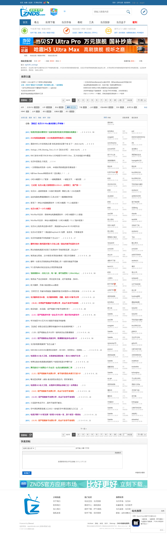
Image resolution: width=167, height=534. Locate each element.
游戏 (39, 33)
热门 (35, 118)
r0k (133, 143)
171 (124, 396)
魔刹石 (110, 390)
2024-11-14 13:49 (137, 250)
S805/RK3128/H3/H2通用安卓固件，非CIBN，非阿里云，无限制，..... (58, 350)
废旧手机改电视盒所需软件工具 (32, 94)
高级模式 (118, 453)
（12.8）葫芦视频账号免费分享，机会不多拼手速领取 (52, 391)
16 (123, 178)
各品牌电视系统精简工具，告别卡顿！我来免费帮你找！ (103, 85)
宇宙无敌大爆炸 (137, 184)
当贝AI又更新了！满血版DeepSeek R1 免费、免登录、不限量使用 (57, 232)
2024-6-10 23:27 (137, 268)
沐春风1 (134, 414)
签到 (134, 22)
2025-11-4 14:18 (137, 168)
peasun (110, 349)
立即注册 (120, 3)
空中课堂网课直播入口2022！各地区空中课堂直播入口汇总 (54, 409)
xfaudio (134, 214)
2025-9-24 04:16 (137, 180)
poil (133, 131)
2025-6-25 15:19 (137, 227)
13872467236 (136, 349)
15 (87, 362)
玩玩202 (134, 308)
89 (85, 309)
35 (95, 315)
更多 (48, 118)
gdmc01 (134, 343)
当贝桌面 (119, 509)
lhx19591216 (136, 172)
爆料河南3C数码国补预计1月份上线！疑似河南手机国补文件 (55, 244)
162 (124, 237)
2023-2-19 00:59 (137, 345)
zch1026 (110, 249)
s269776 (111, 290)
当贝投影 (105, 22)
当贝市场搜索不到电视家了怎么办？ (45, 238)
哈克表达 (111, 131)
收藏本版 (129, 61)
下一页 (140, 100)
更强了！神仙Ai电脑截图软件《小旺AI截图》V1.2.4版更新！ (55, 203)
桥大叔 (110, 308)
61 (89, 332)
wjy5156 (28, 65)
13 (93, 303)
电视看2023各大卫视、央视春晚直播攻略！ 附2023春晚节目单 (55, 356)
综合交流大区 (52, 55)
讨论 (44, 33)
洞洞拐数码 (111, 160)
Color (27, 452)
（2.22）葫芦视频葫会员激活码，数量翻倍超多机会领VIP (54, 338)
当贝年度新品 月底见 (39, 161)
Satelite (110, 314)
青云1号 (134, 272)
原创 (59, 107)
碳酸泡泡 (111, 367)
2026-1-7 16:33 (136, 156)
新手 (116, 33)
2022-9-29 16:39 (137, 421)
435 (124, 290)
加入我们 (56, 509)
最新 (30, 118)
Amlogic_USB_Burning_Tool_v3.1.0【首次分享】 (50, 150)
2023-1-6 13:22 (136, 380)
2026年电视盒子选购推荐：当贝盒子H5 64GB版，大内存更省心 (106, 91)
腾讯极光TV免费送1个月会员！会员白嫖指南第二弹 (51, 368)
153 (124, 390)
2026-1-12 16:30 (137, 150)
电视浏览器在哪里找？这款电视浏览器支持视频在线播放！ (54, 132)
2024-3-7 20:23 (136, 286)
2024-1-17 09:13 (137, 304)
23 (123, 384)
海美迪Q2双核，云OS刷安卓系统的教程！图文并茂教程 (53, 256)
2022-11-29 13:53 (137, 392)
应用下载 (50, 22)
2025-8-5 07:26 (136, 192)
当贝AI (127, 501)
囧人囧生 (111, 219)
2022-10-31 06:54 (137, 409)
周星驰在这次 (136, 155)
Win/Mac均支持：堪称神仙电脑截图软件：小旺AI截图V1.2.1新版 (57, 215)
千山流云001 (136, 378)
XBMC (25, 111)
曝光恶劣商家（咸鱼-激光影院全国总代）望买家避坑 (52, 379)
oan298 (110, 214)
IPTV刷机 (97, 509)
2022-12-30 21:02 (137, 386)
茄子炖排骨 (135, 202)
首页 (21, 3)
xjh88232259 (136, 196)
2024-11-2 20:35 (137, 256)
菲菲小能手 (111, 225)
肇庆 (133, 266)
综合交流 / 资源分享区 (37, 55)
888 (124, 308)
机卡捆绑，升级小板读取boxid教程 (44, 285)
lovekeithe (135, 367)
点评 (36, 111)
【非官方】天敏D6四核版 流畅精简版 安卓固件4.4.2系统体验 (55, 291)
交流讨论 (33, 107)
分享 (47, 107)
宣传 (120, 107)
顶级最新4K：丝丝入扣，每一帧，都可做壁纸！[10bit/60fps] (55, 273)
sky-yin (110, 255)
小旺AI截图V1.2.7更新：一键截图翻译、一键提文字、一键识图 (56, 179)
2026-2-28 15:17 (137, 133)
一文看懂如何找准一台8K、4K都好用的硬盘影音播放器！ (54, 167)
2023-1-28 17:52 (137, 351)
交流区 (74, 33)
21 (123, 355)
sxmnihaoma (112, 143)
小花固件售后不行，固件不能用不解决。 (47, 403)
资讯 (47, 111)
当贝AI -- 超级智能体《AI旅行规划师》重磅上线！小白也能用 (55, 191)
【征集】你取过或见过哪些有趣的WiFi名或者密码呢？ (52, 327)
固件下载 (88, 509)
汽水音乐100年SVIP (28, 91)
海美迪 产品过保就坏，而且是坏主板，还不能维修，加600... (55, 279)
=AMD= (110, 278)
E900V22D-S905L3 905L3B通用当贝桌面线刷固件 (101, 88)
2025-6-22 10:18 (137, 233)
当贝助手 (128, 505)
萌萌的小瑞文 (112, 237)
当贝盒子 (121, 22)
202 (124, 414)
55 (123, 367)
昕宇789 (110, 284)
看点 (36, 22)
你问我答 (122, 33)
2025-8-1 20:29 (136, 198)
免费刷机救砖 (131, 33)
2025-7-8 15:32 (136, 215)
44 (94, 291)
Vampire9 (111, 243)
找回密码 (127, 3)
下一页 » (83, 429)
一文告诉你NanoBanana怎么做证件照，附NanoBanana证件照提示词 (108, 82)
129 (124, 302)
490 (124, 337)
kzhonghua (135, 372)
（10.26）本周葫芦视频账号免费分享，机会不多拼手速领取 (55, 303)
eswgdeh (111, 137)
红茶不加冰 (111, 172)
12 (94, 297)
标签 (101, 523)
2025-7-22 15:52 (137, 209)
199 (124, 255)
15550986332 (136, 355)
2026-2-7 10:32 (136, 139)
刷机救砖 (97, 505)
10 (115, 100)
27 (123, 326)
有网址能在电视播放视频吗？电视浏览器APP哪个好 (51, 362)
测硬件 (81, 33)
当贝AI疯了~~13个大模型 (41, 209)
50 (94, 273)
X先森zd (110, 402)
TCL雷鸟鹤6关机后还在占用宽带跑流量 (46, 267)
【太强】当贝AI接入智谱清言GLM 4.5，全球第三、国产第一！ (56, 185)
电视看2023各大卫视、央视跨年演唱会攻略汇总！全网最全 (54, 385)
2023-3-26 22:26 (137, 333)
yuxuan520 (111, 149)
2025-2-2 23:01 (136, 239)
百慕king (135, 208)
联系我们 (56, 505)
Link (33, 452)
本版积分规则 (140, 472)
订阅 (140, 61)
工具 (91, 22)
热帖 (39, 118)
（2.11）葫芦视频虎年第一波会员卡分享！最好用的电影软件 (55, 315)
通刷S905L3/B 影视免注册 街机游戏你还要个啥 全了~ (52, 144)
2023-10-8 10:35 (137, 310)
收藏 (25, 3)
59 (93, 132)
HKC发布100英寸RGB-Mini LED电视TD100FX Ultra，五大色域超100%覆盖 (61, 156)
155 (124, 349)
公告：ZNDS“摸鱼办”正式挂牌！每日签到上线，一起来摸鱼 (42, 85)
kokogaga (135, 402)
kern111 (110, 266)
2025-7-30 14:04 (137, 203)
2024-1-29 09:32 (137, 292)
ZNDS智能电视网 (21, 56)
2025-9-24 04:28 (137, 174)
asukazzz (135, 190)
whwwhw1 (135, 419)
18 (90, 397)
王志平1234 (136, 337)
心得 (93, 107)
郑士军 (134, 290)
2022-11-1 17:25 (137, 404)
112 (124, 296)
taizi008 (134, 219)
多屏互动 (132, 107)
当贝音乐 (128, 509)
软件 (106, 523)
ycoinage (34, 65)
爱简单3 (110, 122)
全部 (22, 107)
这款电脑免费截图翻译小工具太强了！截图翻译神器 (52, 197)
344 (124, 314)
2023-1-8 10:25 (136, 374)
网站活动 (87, 33)
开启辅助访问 (111, 2)
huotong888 (136, 296)
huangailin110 (136, 160)
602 (124, 331)
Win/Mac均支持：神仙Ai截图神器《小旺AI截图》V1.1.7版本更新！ (57, 220)
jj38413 (134, 331)
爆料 (71, 107)
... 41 (119, 100)
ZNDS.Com (30, 529)
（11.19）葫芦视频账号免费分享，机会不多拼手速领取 (53, 420)
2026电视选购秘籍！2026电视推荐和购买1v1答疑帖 (51, 138)
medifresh (135, 361)
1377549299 (136, 284)
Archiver (90, 523)
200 (124, 419)
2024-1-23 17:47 (137, 298)
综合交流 (88, 501)
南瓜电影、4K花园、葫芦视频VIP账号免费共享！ (50, 309)
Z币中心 (94, 33)
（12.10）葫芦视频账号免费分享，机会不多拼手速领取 (53, 397)
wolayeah (135, 278)
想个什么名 (111, 155)
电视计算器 (51, 33)
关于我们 (56, 501)
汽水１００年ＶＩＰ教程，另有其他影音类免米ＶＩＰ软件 (104, 94)
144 (124, 361)
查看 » (162, 530)
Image (30, 452)
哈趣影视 (119, 505)
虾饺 (109, 178)
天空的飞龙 (135, 390)
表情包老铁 (111, 296)
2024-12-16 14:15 (137, 245)
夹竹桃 (134, 396)
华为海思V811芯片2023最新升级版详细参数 (48, 321)
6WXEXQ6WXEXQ (138, 137)
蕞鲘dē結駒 (136, 302)
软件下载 (33, 33)
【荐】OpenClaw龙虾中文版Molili (144, 516)
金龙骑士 (135, 149)
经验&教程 (106, 107)
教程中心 (88, 505)
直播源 (58, 111)
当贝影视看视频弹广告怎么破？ (43, 344)
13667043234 (136, 408)
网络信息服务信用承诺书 (94, 526)
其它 (70, 111)
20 (90, 256)
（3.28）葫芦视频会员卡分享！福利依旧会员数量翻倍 (52, 332)
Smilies (43, 452)
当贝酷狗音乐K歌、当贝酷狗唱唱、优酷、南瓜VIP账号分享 (55, 297)
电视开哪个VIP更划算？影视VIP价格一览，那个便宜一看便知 (56, 415)
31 (96, 374)
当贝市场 (66, 22)
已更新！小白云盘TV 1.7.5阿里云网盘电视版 (36, 82)
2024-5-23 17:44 (137, 274)
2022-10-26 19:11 (137, 415)
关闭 (162, 511)
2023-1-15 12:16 (137, 362)
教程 (80, 22)
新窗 (105, 117)
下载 (83, 107)
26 (123, 149)
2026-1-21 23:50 (137, 145)
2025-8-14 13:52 (137, 186)
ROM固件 (140, 33)
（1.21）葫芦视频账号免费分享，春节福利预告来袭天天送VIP (56, 374)
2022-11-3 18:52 (137, 398)
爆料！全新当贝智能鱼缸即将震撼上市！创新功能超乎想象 (54, 262)
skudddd (110, 196)
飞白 (133, 237)
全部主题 (24, 118)
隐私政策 (56, 513)
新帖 (96, 523)
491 (124, 272)
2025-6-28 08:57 (137, 221)
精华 (44, 118)
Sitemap (112, 523)
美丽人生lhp (136, 384)
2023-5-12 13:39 (137, 321)
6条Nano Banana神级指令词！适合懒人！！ (48, 173)
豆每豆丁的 (135, 225)
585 (124, 131)
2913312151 (112, 184)
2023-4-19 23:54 (137, 327)
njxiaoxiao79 (112, 343)
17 (123, 172)
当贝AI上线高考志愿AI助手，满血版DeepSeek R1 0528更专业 (55, 226)
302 (124, 372)
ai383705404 (136, 255)
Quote (36, 452)
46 (123, 143)
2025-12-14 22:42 (137, 162)
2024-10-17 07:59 (137, 262)
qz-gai (110, 378)
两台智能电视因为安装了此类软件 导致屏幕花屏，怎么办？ (55, 250)
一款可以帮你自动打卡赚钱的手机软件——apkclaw (38, 88)
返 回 (68, 100)
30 (123, 160)
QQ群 (30, 3)
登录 (114, 3)
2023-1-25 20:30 (137, 357)
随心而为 (135, 243)
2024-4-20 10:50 (137, 280)
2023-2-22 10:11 (137, 339)
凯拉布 (110, 166)
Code (40, 452)
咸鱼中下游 (111, 260)
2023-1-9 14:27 (136, 368)
